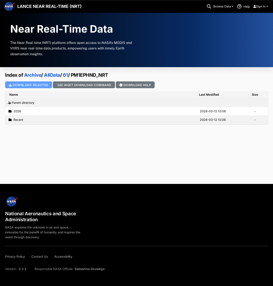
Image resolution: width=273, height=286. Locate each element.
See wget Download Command (84, 85)
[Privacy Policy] (16, 256)
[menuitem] (261, 6)
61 (65, 75)
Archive (32, 75)
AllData (51, 75)
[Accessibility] (63, 256)
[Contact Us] (40, 256)
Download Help (135, 85)
